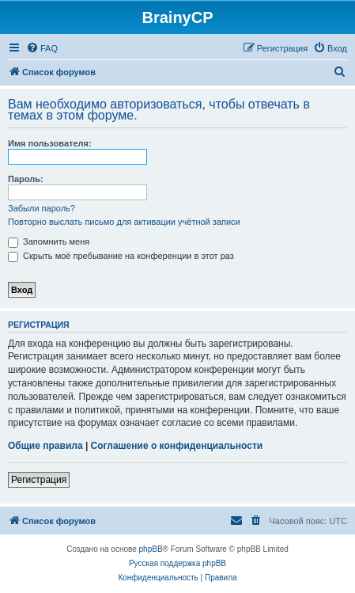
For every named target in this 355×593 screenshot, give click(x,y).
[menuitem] (42, 48)
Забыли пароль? (41, 208)
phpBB (151, 549)
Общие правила (45, 445)
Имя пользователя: (50, 143)
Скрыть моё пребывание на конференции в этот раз (121, 255)
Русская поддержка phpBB (177, 563)
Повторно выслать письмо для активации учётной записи (124, 221)
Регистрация (38, 479)
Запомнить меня (48, 241)
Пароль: (25, 179)
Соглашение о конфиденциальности (177, 445)
